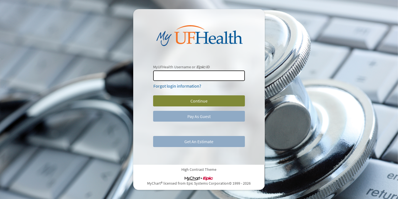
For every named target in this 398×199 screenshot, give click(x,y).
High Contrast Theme (199, 169)
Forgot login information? (177, 86)
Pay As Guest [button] (199, 116)
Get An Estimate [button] (198, 141)
